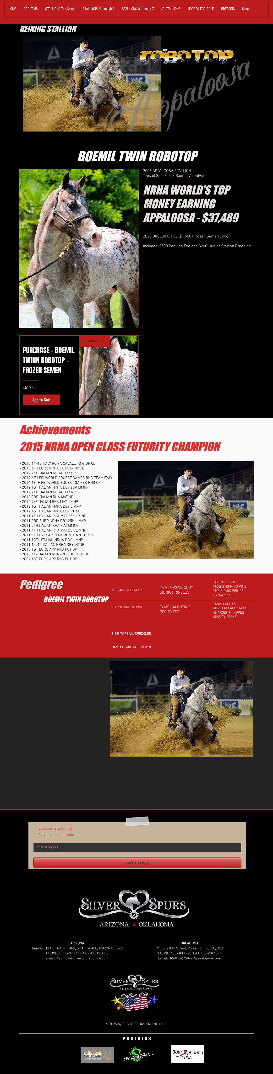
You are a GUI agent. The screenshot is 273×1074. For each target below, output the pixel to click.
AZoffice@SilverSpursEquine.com (82, 958)
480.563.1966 (69, 953)
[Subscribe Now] (137, 862)
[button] (60, 9)
